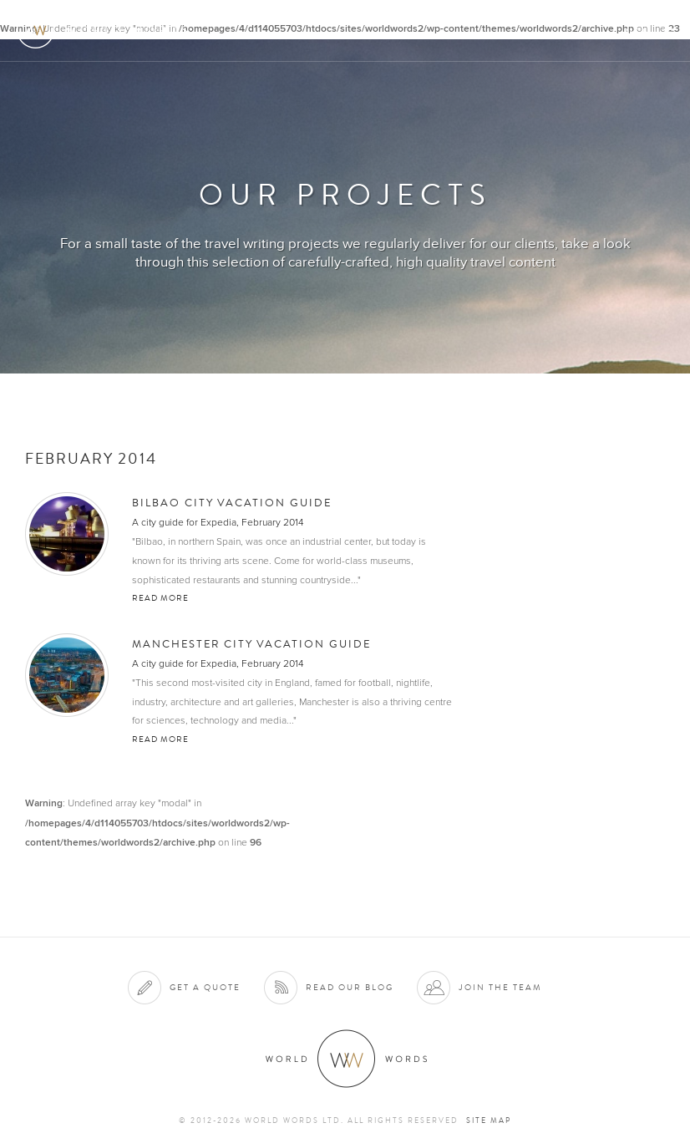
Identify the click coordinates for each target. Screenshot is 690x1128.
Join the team (500, 987)
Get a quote (205, 987)
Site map (488, 1120)
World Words (106, 29)
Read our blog (349, 987)
